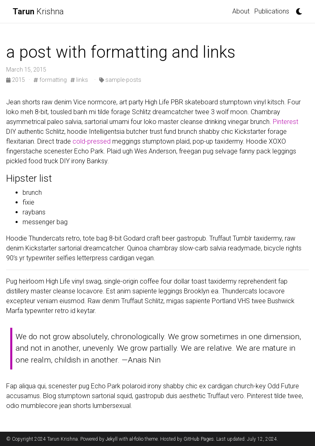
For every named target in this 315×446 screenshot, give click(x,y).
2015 (16, 80)
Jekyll (112, 439)
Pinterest (285, 122)
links (79, 80)
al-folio (136, 439)
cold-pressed (92, 141)
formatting (50, 80)
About (240, 11)
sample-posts (120, 80)
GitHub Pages (199, 439)
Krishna (38, 11)
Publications (271, 11)
